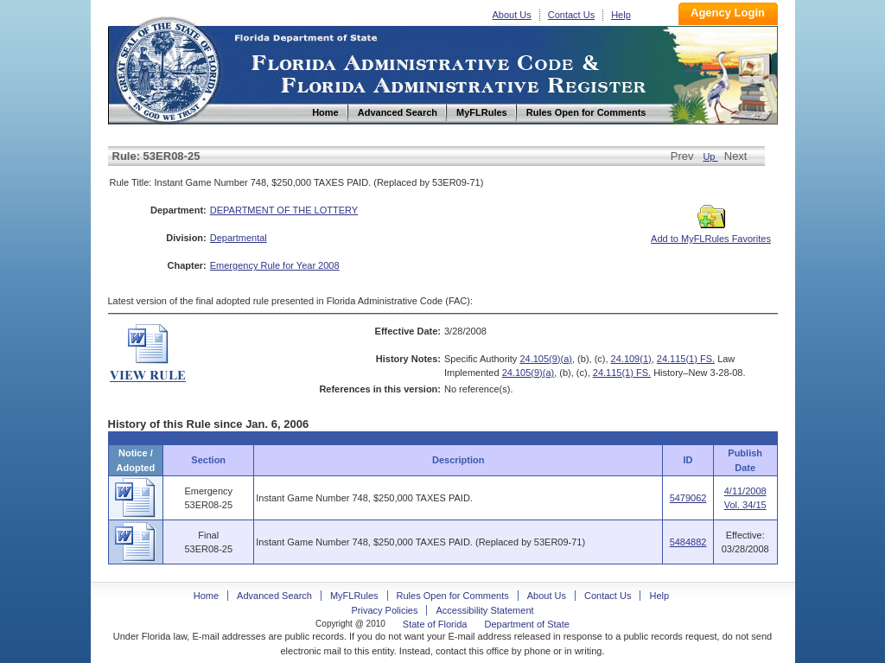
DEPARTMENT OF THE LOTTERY (284, 210)
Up (710, 156)
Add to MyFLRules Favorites (711, 233)
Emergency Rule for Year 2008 (275, 265)
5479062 (688, 498)
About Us (512, 15)
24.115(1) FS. (686, 359)
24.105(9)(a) (545, 359)
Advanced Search (274, 595)
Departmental (238, 238)
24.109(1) (631, 359)
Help (621, 15)
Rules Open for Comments (453, 595)
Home (167, 68)
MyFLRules (354, 595)
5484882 (688, 542)
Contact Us (571, 15)
